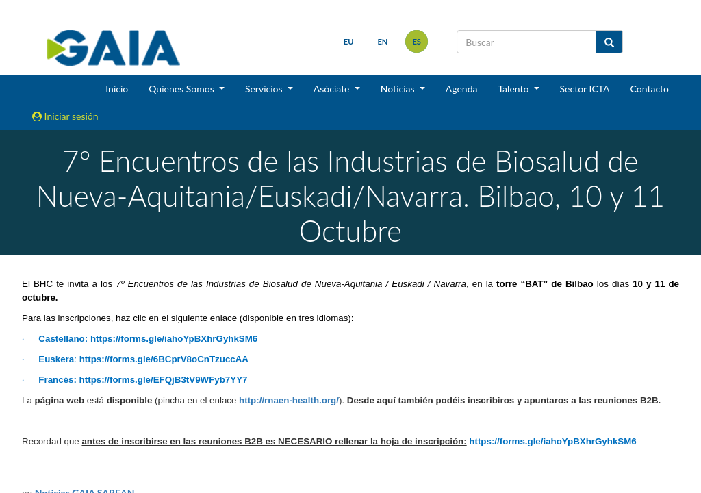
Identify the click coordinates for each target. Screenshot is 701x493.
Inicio (116, 88)
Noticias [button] (399, 88)
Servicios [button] (265, 88)
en (382, 41)
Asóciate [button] (333, 88)
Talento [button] (514, 88)
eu (349, 41)
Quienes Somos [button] (182, 88)
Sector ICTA (585, 88)
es (416, 41)
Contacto (649, 88)
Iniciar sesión (65, 116)
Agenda (462, 88)
